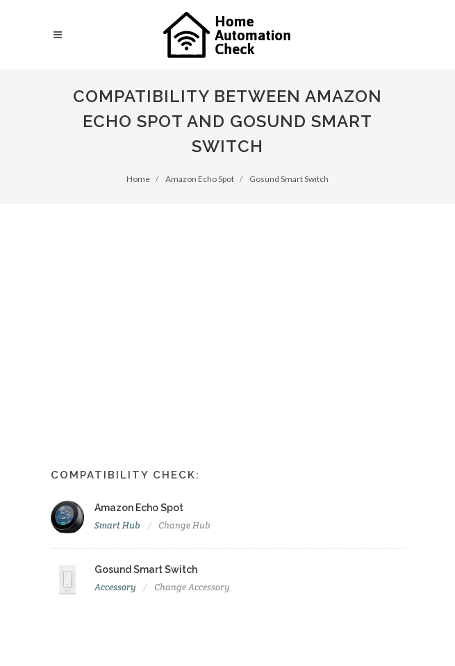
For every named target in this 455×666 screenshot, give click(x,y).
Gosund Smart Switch (289, 179)
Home (138, 179)
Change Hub (184, 525)
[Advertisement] (227, 307)
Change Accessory (192, 587)
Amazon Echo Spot (199, 179)
